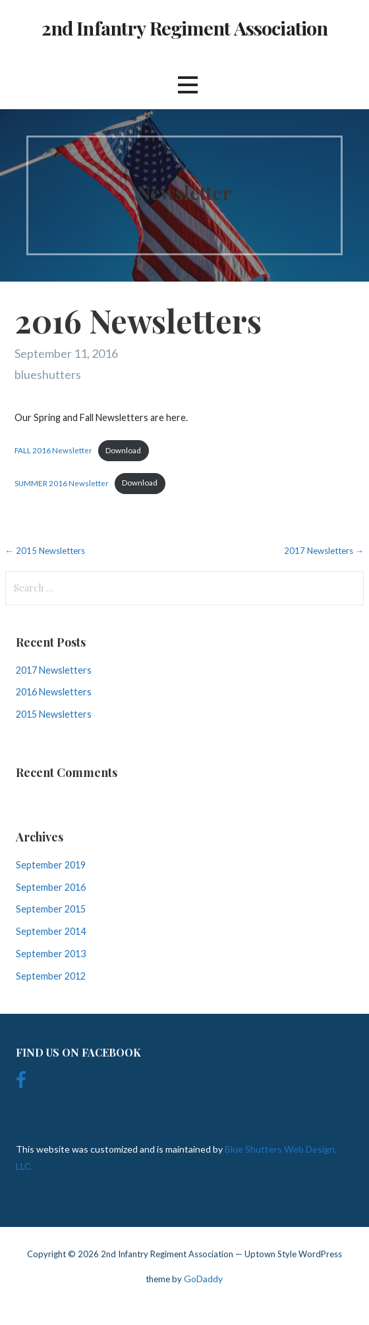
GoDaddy (203, 1278)
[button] (187, 84)
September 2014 (51, 931)
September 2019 (51, 864)
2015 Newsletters (54, 714)
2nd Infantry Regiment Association (185, 27)
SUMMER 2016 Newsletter (61, 482)
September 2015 (51, 908)
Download (123, 450)
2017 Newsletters (54, 670)
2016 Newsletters (54, 691)
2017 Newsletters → (324, 550)
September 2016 (51, 887)
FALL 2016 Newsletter (53, 450)
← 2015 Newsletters (45, 550)
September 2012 (51, 976)
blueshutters (47, 374)
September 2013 (51, 953)
